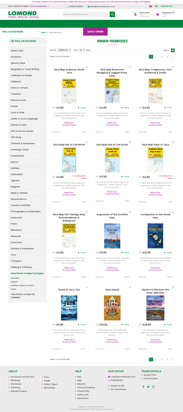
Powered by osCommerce (104, 409)
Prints (14, 223)
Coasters (16, 93)
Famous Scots (18, 100)
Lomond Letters (151, 378)
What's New (61, 23)
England (14, 282)
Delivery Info (82, 394)
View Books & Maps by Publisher (23, 296)
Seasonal (16, 236)
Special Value (18, 62)
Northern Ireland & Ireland (22, 285)
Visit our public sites (38, 6)
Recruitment (49, 387)
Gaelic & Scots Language (24, 118)
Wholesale (15, 380)
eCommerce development (79, 409)
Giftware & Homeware (23, 143)
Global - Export (50, 384)
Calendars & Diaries (21, 75)
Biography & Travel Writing (25, 69)
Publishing (15, 387)
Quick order (102, 23)
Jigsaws (15, 180)
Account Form (150, 375)
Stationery (16, 242)
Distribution (16, 384)
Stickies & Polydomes (22, 248)
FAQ (79, 376)
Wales (13, 289)
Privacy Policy (83, 391)
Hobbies (15, 168)
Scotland (15, 278)
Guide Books (17, 155)
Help (79, 380)
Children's (16, 81)
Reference (16, 229)
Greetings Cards (20, 149)
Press (46, 377)
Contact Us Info (117, 385)
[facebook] (143, 387)
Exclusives (16, 56)
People (47, 380)
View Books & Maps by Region (27, 273)
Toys (13, 254)
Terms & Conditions (86, 387)
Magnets (15, 186)
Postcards (16, 217)
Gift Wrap (16, 137)
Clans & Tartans (19, 87)
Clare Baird (17, 174)
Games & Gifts (19, 124)
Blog (122, 23)
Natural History (19, 199)
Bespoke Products (19, 391)
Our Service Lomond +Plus (22, 376)
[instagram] (153, 387)
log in (72, 123)
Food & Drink (17, 112)
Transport (16, 260)
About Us (139, 23)
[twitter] (148, 387)
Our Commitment (118, 389)
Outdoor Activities (20, 205)
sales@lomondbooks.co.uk (102, 6)
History (14, 161)
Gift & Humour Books (22, 131)
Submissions (83, 398)
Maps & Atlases (19, 192)
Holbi (92, 409)
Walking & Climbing (21, 267)
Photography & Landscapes (26, 211)
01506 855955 (76, 6)
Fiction (14, 106)
